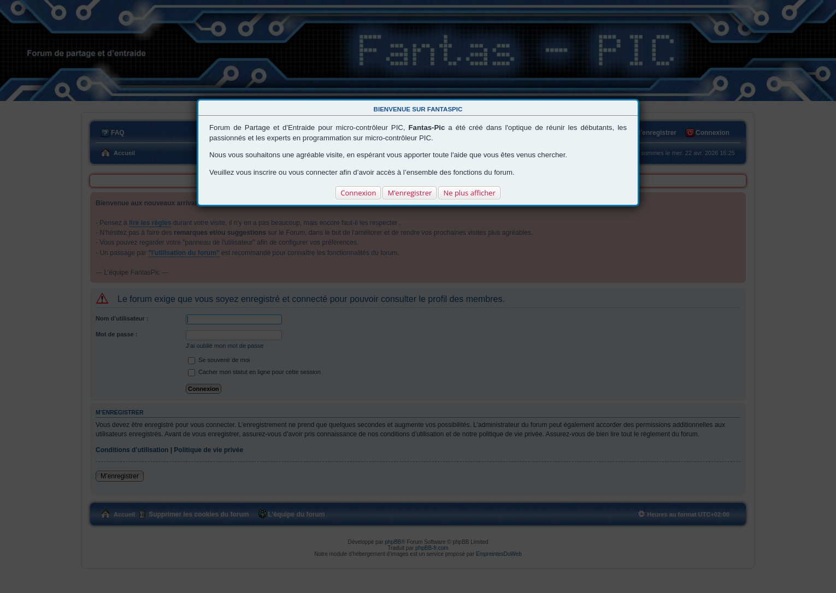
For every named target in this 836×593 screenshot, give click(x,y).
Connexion (358, 193)
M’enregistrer (409, 193)
